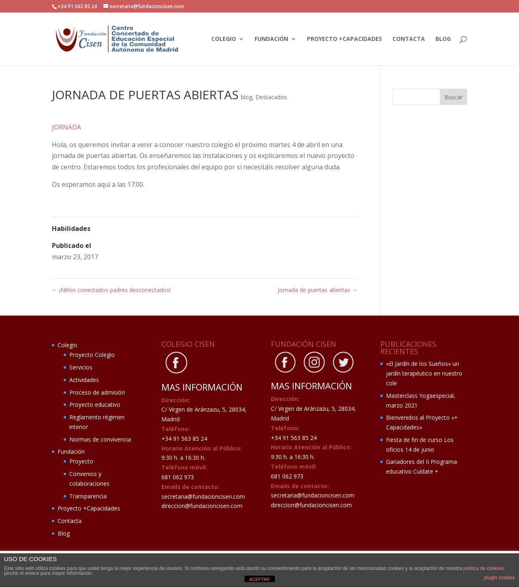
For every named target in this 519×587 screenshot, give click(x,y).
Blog (443, 39)
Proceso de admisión (97, 392)
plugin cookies (499, 578)
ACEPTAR (259, 579)
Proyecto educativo (94, 404)
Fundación (271, 39)
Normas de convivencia (100, 439)
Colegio (223, 39)
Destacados (271, 97)
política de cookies (483, 568)
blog (246, 97)
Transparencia (88, 496)
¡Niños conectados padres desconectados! (111, 290)
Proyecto (81, 461)
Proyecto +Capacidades (344, 39)
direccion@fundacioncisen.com (201, 506)
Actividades (84, 380)
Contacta (408, 39)
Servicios (80, 367)
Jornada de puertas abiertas (318, 290)
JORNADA (66, 127)
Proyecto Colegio (92, 355)
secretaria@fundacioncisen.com (203, 496)
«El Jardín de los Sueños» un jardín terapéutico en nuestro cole (424, 373)
